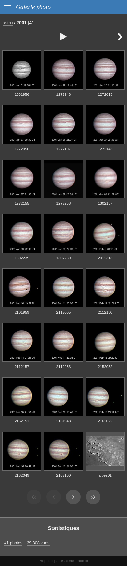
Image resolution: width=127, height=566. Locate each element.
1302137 (105, 203)
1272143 (105, 149)
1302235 (22, 258)
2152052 (105, 367)
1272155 (22, 203)
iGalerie (67, 561)
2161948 (63, 421)
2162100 (63, 475)
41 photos (13, 542)
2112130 (105, 312)
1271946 (63, 94)
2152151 (22, 421)
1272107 (63, 149)
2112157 (22, 367)
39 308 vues (38, 542)
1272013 (105, 94)
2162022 (105, 421)
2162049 (22, 475)
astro (8, 22)
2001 (22, 22)
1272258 (63, 203)
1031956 (22, 94)
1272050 (22, 149)
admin (83, 561)
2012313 (105, 258)
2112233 (63, 367)
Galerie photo (33, 7)
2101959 (22, 312)
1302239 (63, 258)
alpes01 (104, 475)
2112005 (63, 312)
